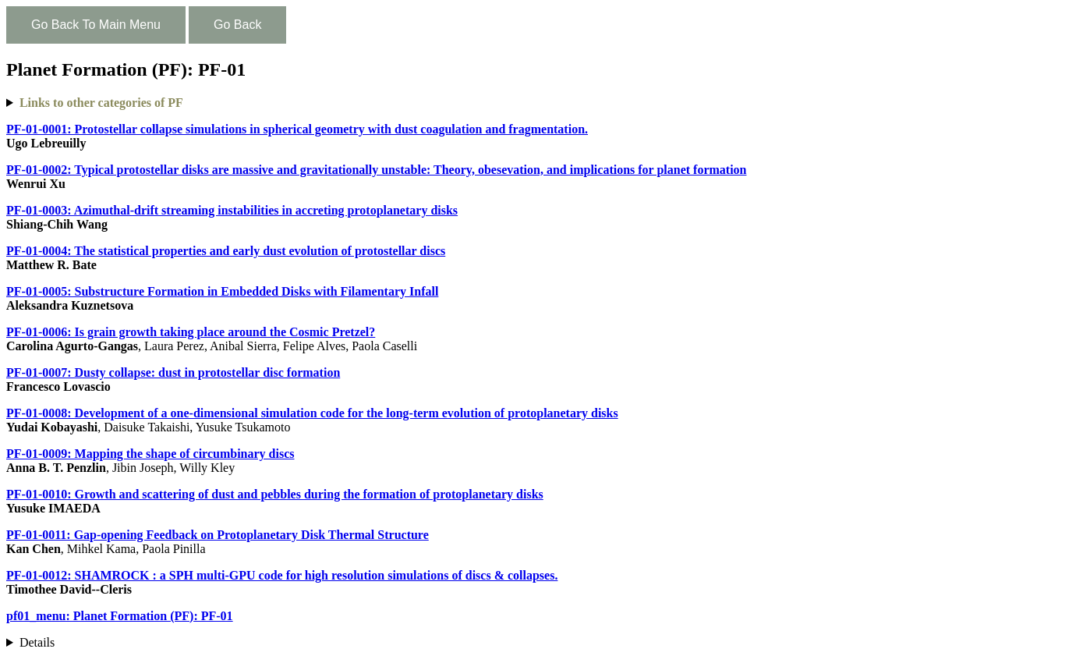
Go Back (237, 24)
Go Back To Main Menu (96, 24)
